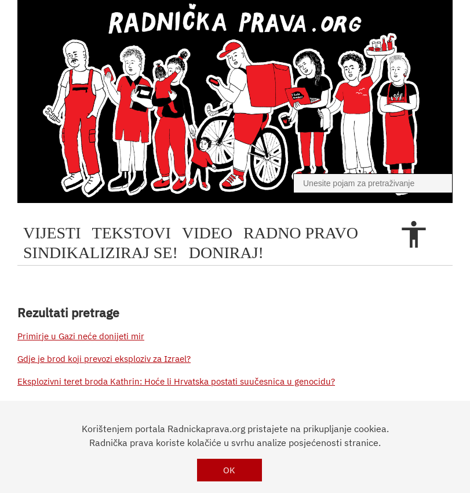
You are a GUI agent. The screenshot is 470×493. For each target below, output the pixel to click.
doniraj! (226, 253)
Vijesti (52, 233)
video (207, 233)
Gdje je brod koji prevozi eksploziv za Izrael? (104, 358)
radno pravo (300, 233)
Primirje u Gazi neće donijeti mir (80, 336)
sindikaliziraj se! (100, 253)
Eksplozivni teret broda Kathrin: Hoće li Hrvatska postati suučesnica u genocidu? (176, 381)
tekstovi (131, 233)
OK (229, 470)
